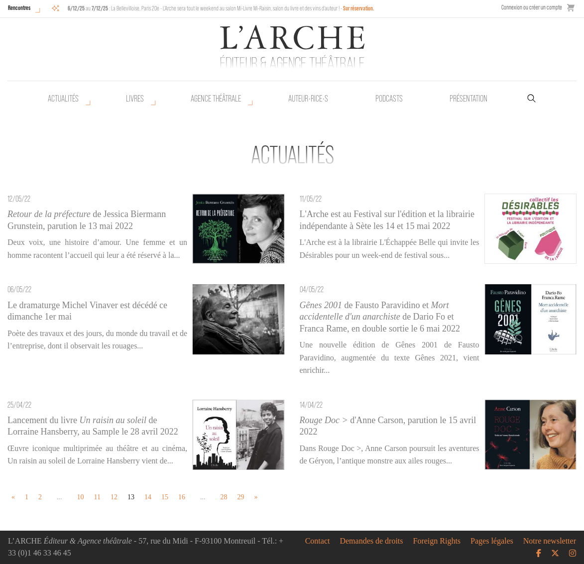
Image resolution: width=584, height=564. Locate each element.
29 (240, 497)
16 (181, 497)
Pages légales (491, 541)
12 (114, 497)
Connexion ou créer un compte (531, 7)
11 (97, 497)
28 (223, 497)
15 (164, 497)
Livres (135, 99)
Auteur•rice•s (308, 99)
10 (80, 497)
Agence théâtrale (216, 99)
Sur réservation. (358, 8)
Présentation (468, 99)
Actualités (63, 99)
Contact (317, 541)
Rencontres (19, 7)
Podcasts (389, 99)
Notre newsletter (549, 541)
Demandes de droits (371, 541)
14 (147, 497)
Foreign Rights (437, 541)
